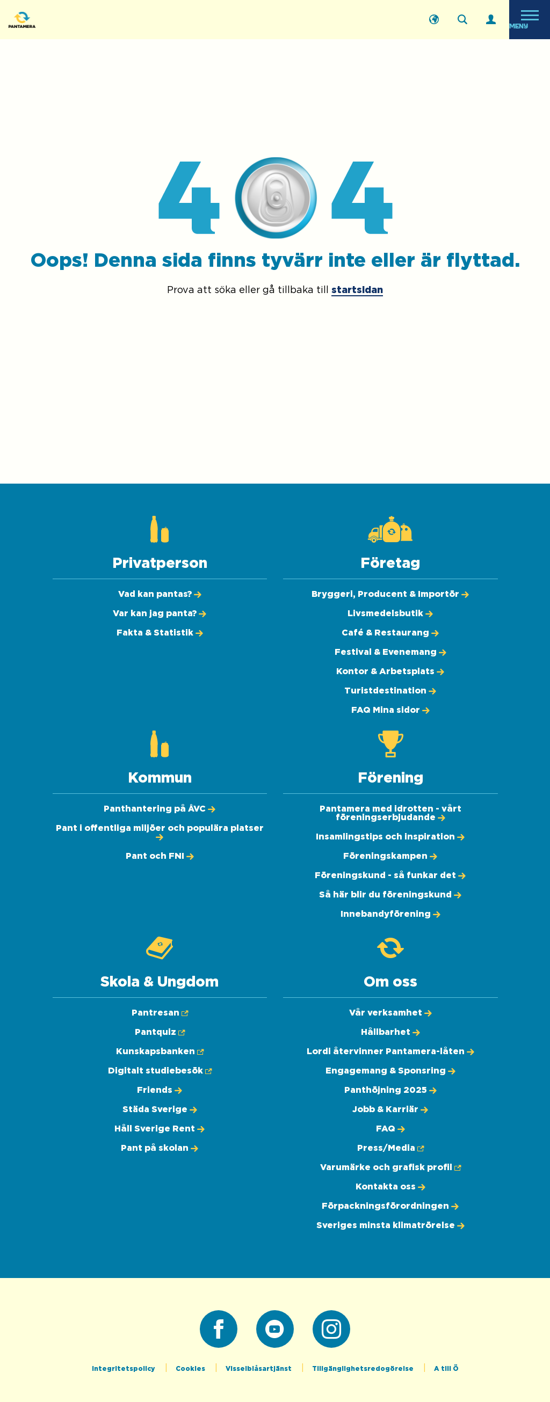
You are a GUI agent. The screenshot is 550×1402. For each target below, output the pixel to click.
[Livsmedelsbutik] (390, 613)
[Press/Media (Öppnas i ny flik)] (390, 1148)
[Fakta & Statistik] (160, 633)
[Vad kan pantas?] (159, 594)
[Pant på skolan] (159, 1148)
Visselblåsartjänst (259, 1369)
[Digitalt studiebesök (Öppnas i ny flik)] (160, 1071)
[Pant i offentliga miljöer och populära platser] (160, 832)
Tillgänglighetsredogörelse (363, 1369)
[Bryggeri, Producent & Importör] (390, 594)
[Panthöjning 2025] (390, 1090)
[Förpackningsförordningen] (390, 1206)
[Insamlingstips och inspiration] (390, 837)
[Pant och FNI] (160, 856)
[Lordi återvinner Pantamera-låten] (390, 1051)
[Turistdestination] (390, 691)
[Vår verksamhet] (390, 1013)
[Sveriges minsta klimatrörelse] (390, 1225)
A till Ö (446, 1369)
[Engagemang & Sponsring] (390, 1071)
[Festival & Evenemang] (390, 652)
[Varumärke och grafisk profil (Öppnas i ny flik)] (390, 1167)
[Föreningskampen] (390, 856)
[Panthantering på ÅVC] (159, 809)
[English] (434, 20)
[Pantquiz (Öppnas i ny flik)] (160, 1032)
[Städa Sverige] (159, 1109)
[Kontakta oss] (390, 1186)
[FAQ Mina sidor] (390, 710)
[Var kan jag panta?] (159, 613)
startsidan (357, 290)
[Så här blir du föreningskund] (390, 894)
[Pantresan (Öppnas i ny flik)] (160, 1013)
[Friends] (159, 1090)
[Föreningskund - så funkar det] (390, 875)
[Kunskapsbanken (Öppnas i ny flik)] (160, 1051)
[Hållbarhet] (390, 1032)
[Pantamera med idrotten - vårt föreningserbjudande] (390, 813)
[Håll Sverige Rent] (159, 1128)
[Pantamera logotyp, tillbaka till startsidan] (62, 19)
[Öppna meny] (529, 19)
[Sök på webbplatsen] (462, 20)
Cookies (191, 1369)
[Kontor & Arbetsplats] (390, 671)
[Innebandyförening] (390, 914)
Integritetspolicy (124, 1369)
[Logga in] (491, 20)
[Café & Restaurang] (390, 633)
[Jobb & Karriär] (390, 1109)
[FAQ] (390, 1128)
